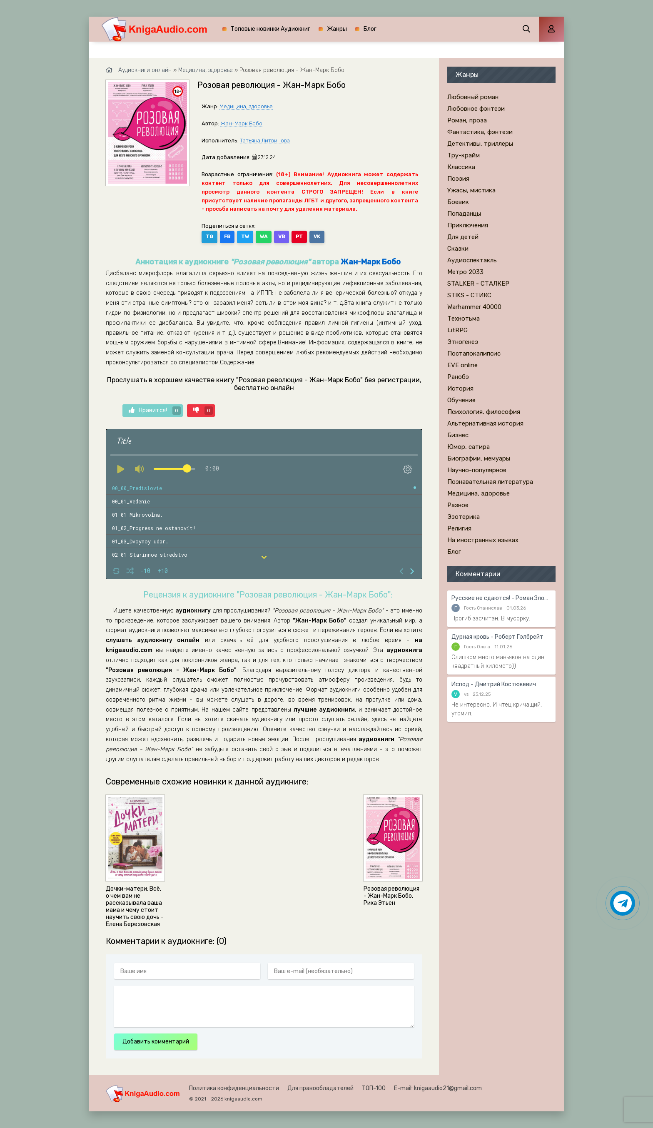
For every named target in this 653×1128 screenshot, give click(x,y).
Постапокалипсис (474, 353)
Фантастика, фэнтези (480, 132)
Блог (370, 28)
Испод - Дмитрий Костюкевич (493, 684)
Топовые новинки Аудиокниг (270, 28)
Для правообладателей (320, 1088)
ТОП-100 (374, 1088)
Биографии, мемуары (478, 458)
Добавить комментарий (155, 1041)
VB (281, 236)
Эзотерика (463, 516)
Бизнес (458, 435)
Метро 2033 (465, 272)
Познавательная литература (490, 482)
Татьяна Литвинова (265, 140)
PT (299, 236)
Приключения (467, 225)
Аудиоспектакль (472, 260)
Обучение (461, 400)
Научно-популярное (476, 470)
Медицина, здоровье (246, 106)
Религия (459, 528)
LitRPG (457, 330)
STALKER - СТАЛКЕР (478, 283)
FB (227, 236)
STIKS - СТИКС (469, 295)
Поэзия (458, 178)
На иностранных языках (482, 540)
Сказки (458, 248)
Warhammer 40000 (474, 307)
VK (317, 236)
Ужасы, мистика (471, 190)
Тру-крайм (463, 155)
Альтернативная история (485, 423)
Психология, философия (483, 412)
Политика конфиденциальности (234, 1088)
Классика (461, 167)
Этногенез (462, 342)
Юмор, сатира (468, 447)
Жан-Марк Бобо (241, 123)
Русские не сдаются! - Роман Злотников (501, 598)
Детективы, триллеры (480, 143)
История (460, 388)
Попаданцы (464, 213)
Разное (458, 505)
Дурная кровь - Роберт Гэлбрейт (497, 636)
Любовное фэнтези (476, 108)
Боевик (458, 202)
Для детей (463, 237)
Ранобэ (458, 377)
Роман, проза (467, 120)
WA (263, 236)
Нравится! (155, 410)
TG (209, 236)
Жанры (337, 28)
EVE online (462, 365)
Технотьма (463, 318)
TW (245, 236)
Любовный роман (472, 97)
